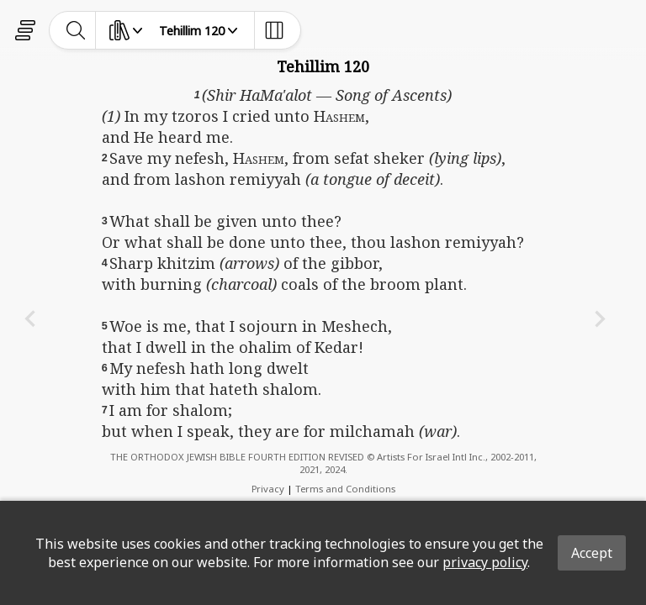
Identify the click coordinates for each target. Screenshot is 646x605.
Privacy (268, 488)
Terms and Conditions (345, 488)
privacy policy (484, 562)
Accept (591, 553)
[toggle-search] (76, 30)
